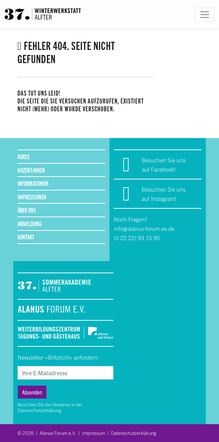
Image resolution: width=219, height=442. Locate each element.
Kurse (23, 156)
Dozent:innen (31, 170)
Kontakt (25, 236)
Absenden (32, 392)
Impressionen (31, 196)
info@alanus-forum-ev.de (144, 228)
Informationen (33, 183)
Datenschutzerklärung (39, 410)
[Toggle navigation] (205, 14)
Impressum (93, 433)
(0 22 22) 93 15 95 (137, 237)
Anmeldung (29, 223)
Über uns (26, 210)
